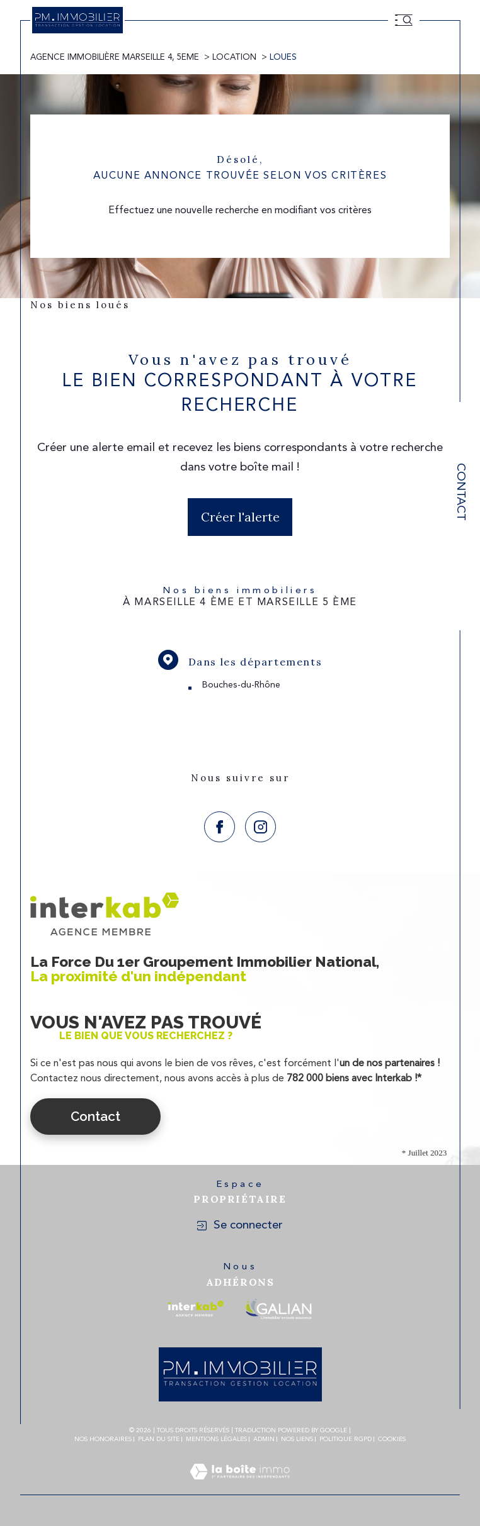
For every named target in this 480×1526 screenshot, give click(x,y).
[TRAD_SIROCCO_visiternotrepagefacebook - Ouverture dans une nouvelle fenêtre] (219, 826)
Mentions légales (216, 1439)
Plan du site (159, 1439)
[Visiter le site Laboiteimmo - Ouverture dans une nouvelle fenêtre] (240, 1487)
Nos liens (297, 1439)
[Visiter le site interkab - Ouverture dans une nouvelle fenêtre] (196, 1308)
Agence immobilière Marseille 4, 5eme (114, 57)
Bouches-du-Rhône (241, 685)
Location (234, 57)
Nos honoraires (103, 1439)
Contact (460, 492)
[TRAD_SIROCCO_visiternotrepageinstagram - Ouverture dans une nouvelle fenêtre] (260, 826)
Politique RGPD (345, 1439)
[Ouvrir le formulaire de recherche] (408, 20)
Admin (264, 1439)
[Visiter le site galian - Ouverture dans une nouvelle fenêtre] (278, 1308)
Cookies (392, 1439)
